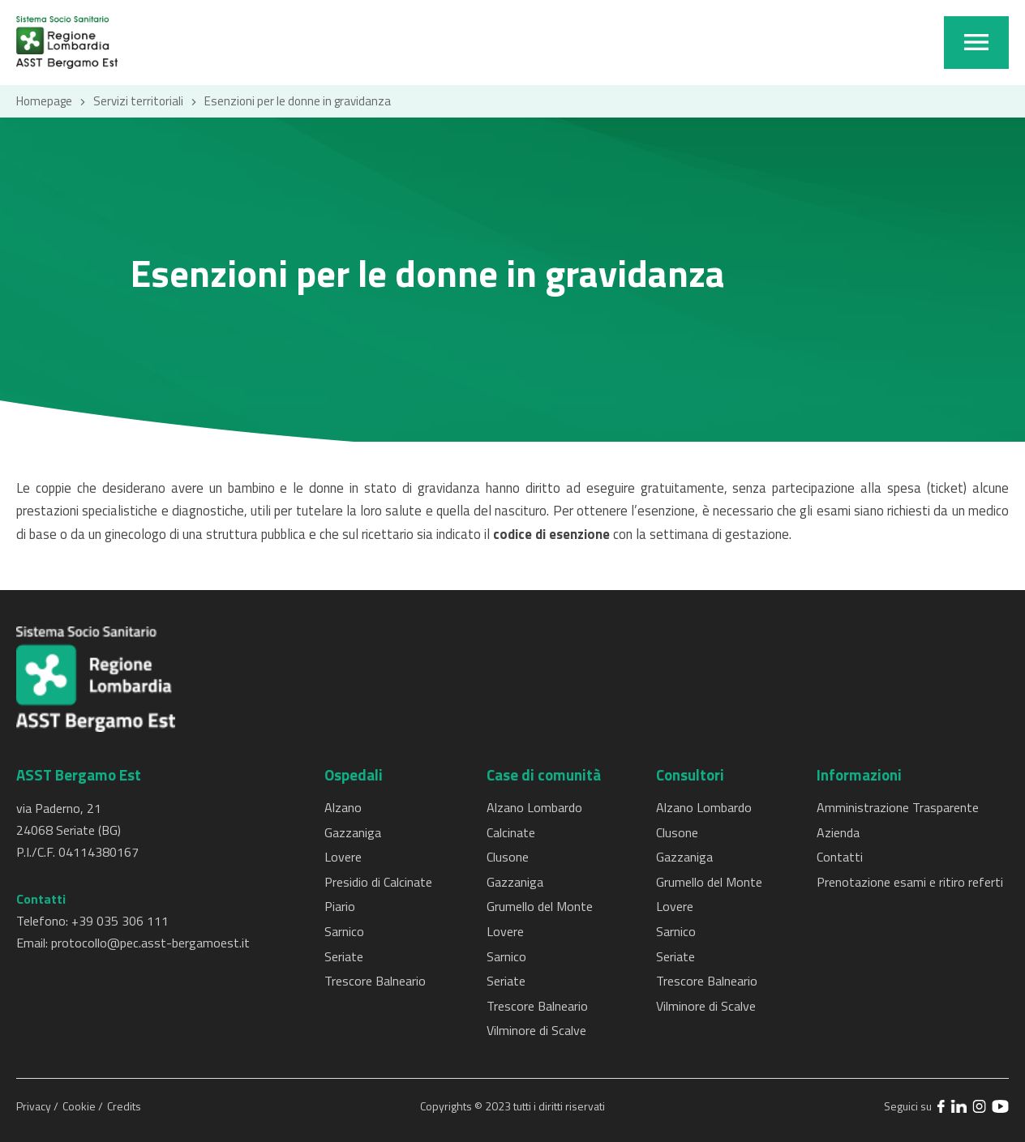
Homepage (44, 101)
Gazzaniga (352, 832)
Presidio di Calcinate (378, 882)
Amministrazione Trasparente (898, 807)
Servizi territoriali (138, 101)
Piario (339, 906)
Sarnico (344, 931)
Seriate (343, 956)
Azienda (838, 832)
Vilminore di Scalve (536, 1030)
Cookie (80, 1105)
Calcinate (511, 832)
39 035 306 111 (124, 920)
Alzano (343, 807)
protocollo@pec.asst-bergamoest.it (150, 942)
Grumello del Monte (540, 906)
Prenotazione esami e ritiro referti (910, 882)
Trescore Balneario (375, 980)
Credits (124, 1105)
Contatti (840, 856)
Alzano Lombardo (534, 807)
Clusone (508, 856)
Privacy (35, 1105)
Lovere (343, 856)
